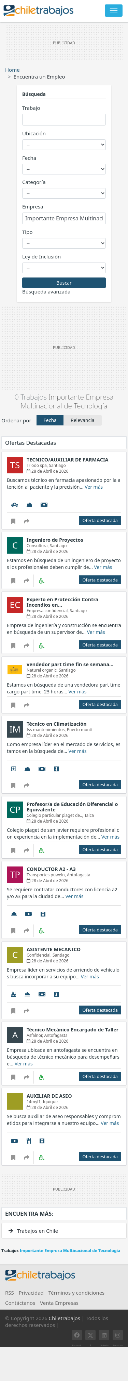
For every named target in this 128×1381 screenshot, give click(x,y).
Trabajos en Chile (33, 1230)
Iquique (50, 1102)
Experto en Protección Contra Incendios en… (62, 602)
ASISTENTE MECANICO (54, 949)
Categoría (34, 182)
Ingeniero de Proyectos (55, 540)
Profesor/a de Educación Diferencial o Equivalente (72, 807)
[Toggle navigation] (114, 10)
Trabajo (31, 107)
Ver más (94, 487)
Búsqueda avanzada (46, 291)
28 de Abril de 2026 (47, 471)
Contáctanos (20, 1302)
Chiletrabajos (64, 1318)
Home (12, 69)
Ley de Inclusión (41, 256)
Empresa (32, 206)
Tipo (27, 232)
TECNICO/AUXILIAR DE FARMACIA (67, 459)
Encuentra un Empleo (39, 76)
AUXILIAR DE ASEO (49, 1096)
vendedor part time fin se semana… (70, 664)
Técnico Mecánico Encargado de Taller (72, 1029)
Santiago (57, 465)
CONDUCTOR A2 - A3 (51, 869)
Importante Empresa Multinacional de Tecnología (67, 401)
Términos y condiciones (76, 1292)
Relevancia (83, 420)
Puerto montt (80, 729)
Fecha (29, 157)
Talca (89, 815)
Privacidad (31, 1292)
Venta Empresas (59, 1302)
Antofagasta (78, 875)
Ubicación (34, 133)
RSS (9, 1292)
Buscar (64, 283)
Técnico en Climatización (57, 724)
